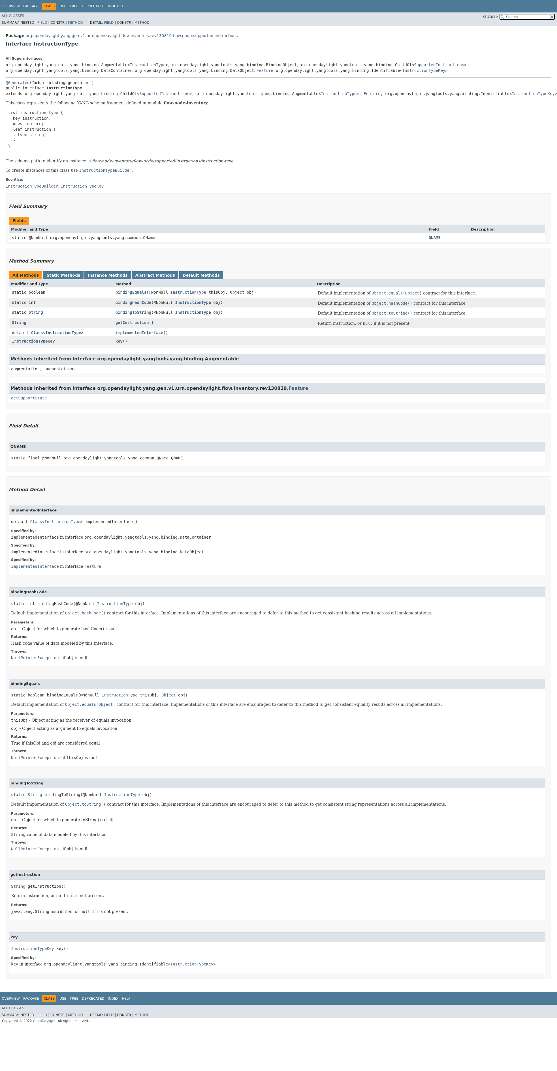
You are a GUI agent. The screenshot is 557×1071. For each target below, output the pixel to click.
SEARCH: (490, 17)
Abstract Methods (155, 275)
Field (42, 23)
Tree (74, 6)
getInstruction (132, 322)
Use (62, 6)
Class (37, 332)
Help (126, 6)
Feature (265, 70)
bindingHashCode (133, 302)
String (36, 312)
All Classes (13, 16)
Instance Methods (107, 275)
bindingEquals (131, 292)
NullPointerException (35, 657)
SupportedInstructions (439, 65)
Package (31, 6)
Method (75, 23)
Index (113, 6)
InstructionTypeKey (423, 70)
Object (237, 292)
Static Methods (63, 275)
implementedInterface (139, 332)
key (119, 341)
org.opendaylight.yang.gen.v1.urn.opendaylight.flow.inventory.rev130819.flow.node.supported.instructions (131, 35)
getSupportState (29, 398)
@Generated (17, 82)
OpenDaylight (44, 1021)
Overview (11, 6)
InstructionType (147, 65)
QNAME (435, 237)
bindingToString (133, 312)
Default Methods (201, 275)
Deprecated (93, 6)
